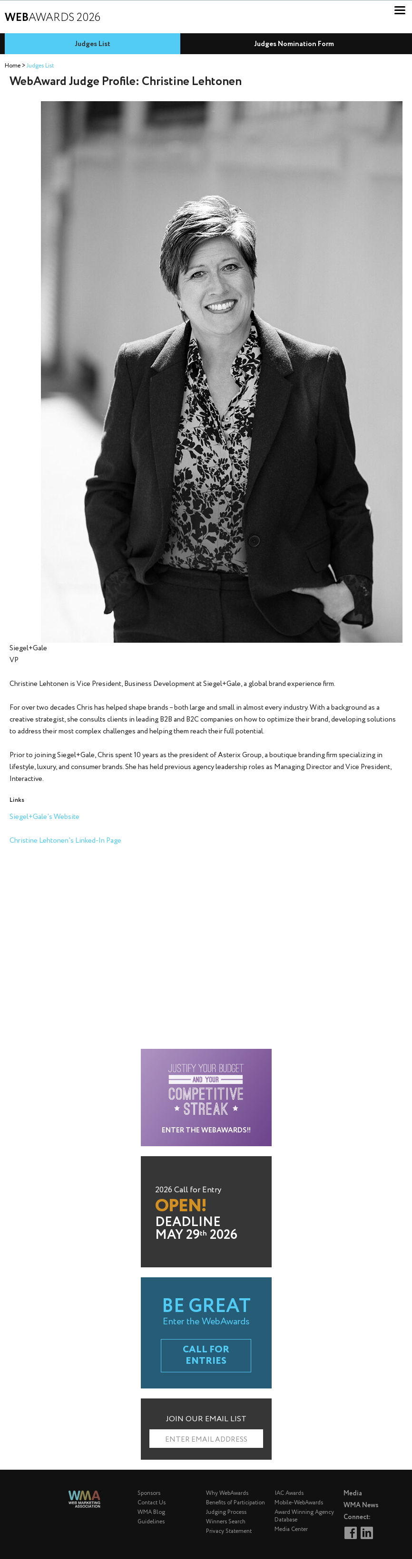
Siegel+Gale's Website (44, 817)
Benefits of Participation (235, 1503)
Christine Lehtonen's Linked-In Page (65, 841)
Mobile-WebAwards (299, 1503)
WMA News (361, 1505)
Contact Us (151, 1503)
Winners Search (225, 1522)
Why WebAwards (227, 1493)
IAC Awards (289, 1493)
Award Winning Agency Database (304, 1516)
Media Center (291, 1529)
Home (12, 66)
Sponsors (148, 1493)
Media (352, 1493)
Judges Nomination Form (294, 44)
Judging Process (226, 1512)
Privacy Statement (229, 1531)
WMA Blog (151, 1512)
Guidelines (151, 1522)
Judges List (92, 44)
